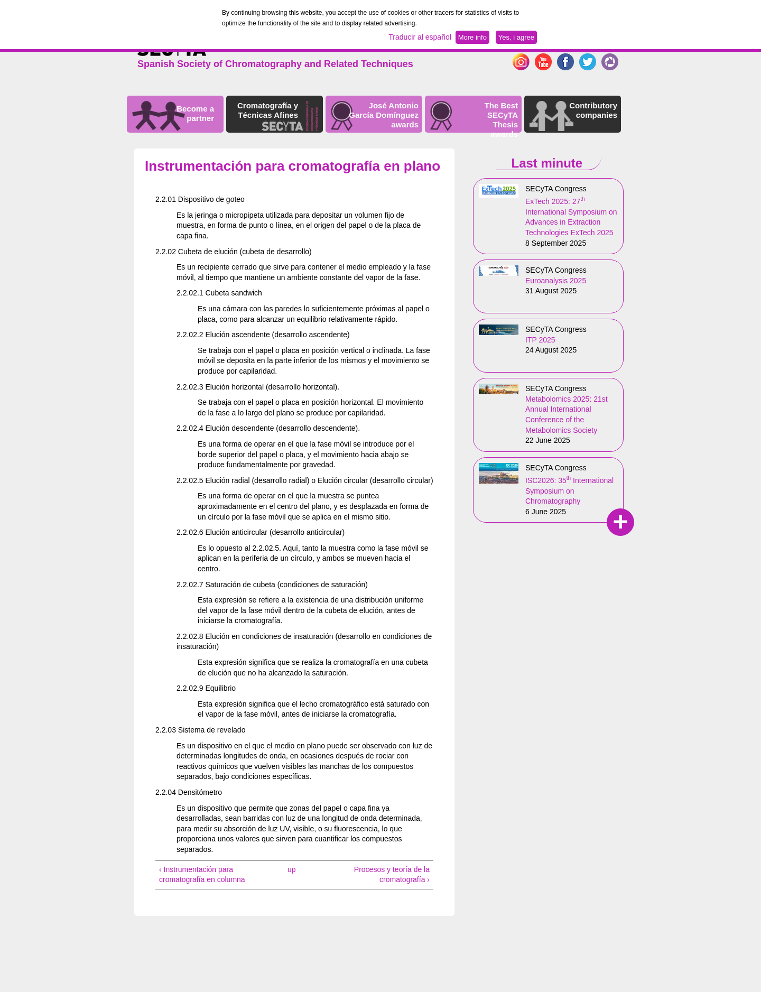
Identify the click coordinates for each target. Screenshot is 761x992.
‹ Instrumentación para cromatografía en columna (202, 874)
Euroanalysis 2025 (555, 280)
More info (472, 37)
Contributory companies (593, 110)
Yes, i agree (516, 37)
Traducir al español (419, 37)
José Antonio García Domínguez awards (384, 115)
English (572, 45)
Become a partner (195, 113)
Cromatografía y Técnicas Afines (267, 110)
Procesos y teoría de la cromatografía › (392, 874)
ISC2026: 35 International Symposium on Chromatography (569, 490)
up (291, 869)
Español (603, 45)
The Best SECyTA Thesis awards (501, 119)
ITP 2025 (540, 340)
